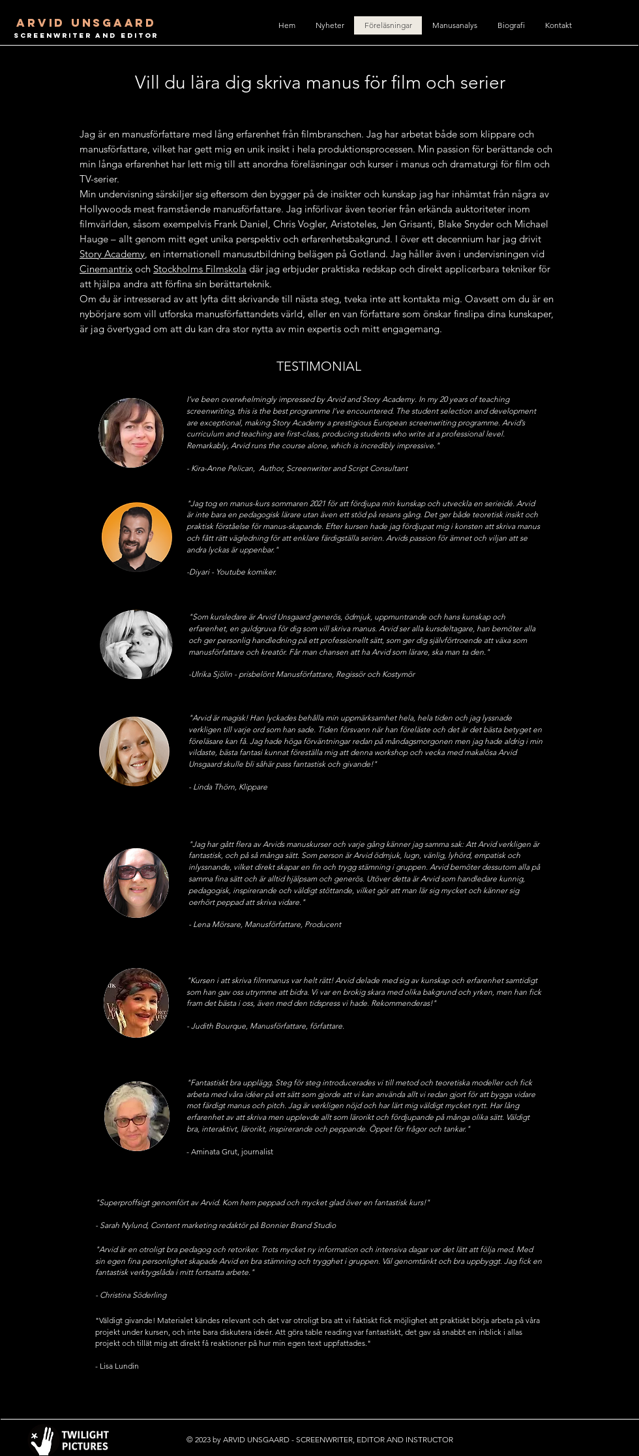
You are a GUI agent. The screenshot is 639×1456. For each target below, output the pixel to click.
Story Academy (112, 254)
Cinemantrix (106, 269)
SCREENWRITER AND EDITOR (86, 35)
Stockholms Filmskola (199, 269)
